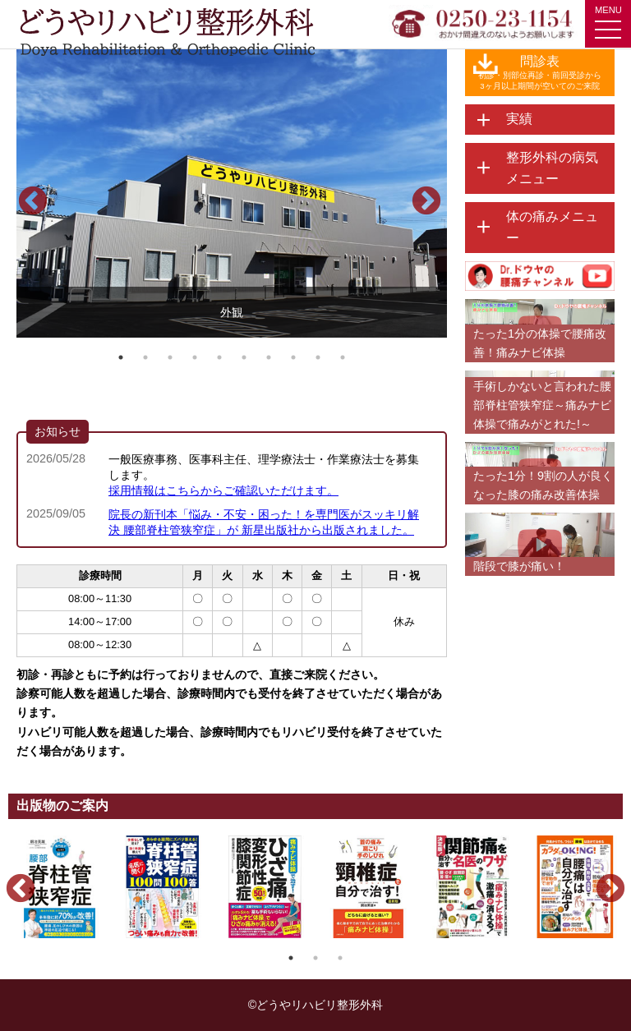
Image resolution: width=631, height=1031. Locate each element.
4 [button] (195, 357)
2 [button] (145, 357)
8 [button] (293, 357)
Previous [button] (24, 194)
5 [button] (219, 357)
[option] (231, 193)
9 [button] (318, 357)
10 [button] (342, 357)
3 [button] (170, 357)
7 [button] (268, 357)
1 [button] (121, 357)
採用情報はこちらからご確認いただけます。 (223, 490)
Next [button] (418, 194)
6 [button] (244, 357)
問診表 (540, 73)
